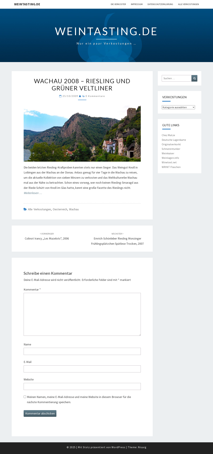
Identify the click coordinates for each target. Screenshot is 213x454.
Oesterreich (60, 209)
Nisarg (142, 447)
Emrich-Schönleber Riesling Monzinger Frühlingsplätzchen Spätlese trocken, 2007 (117, 239)
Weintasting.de (27, 4)
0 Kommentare (95, 96)
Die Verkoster (118, 4)
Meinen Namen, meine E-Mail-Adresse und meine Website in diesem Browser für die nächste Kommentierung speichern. (79, 399)
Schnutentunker (171, 148)
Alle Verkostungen (188, 4)
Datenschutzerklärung (160, 4)
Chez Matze (168, 135)
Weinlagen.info (170, 157)
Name (27, 344)
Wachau (74, 209)
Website (29, 379)
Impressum (137, 4)
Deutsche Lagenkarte (174, 139)
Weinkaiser (168, 153)
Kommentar (32, 289)
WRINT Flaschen (171, 167)
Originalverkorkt (171, 144)
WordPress (118, 447)
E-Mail (27, 362)
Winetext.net (169, 162)
